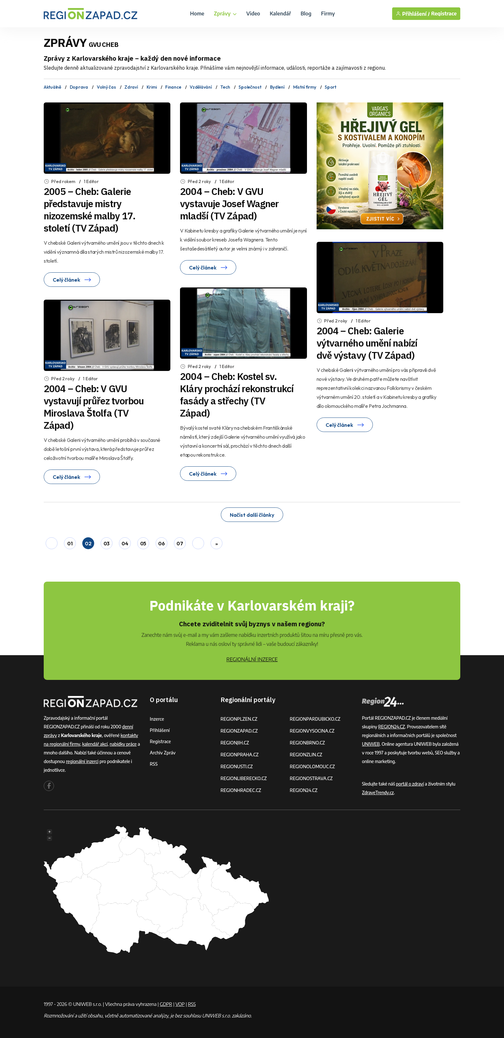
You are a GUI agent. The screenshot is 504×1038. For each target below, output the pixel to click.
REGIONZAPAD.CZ (239, 731)
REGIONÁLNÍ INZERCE (252, 659)
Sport (330, 87)
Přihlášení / (413, 13)
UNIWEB (371, 744)
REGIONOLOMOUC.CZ (312, 766)
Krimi (152, 87)
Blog (306, 13)
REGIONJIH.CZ (235, 742)
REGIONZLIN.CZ (306, 754)
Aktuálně (52, 87)
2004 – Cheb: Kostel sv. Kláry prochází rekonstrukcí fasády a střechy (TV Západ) (236, 394)
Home (197, 13)
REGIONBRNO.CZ (307, 742)
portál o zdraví (410, 784)
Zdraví (131, 87)
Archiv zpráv (163, 752)
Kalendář (280, 13)
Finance (173, 87)
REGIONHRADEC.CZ (241, 790)
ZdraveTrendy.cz (378, 792)
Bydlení (277, 87)
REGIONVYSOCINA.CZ (312, 731)
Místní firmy (304, 87)
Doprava (79, 87)
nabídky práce (123, 744)
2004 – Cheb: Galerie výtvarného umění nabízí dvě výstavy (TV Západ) (367, 342)
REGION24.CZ (304, 790)
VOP (180, 1004)
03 (107, 543)
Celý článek (72, 280)
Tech (225, 87)
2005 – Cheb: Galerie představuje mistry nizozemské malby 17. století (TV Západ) (89, 209)
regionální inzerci (82, 761)
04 (125, 543)
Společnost (250, 87)
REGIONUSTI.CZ (237, 766)
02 (88, 543)
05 (143, 543)
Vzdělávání (201, 87)
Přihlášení (160, 730)
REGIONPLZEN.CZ (239, 719)
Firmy (328, 13)
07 (179, 543)
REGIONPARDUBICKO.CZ (315, 719)
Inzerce (157, 719)
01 (69, 543)
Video (253, 13)
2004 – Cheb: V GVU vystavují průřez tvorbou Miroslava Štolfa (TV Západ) (94, 406)
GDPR (166, 1004)
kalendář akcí (95, 744)
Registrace (444, 13)
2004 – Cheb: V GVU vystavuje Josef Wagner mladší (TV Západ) (229, 203)
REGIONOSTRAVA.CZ (311, 778)
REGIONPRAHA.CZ (239, 754)
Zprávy (225, 13)
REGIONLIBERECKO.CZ (244, 778)
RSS (154, 764)
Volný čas (106, 87)
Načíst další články (252, 515)
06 (161, 543)
